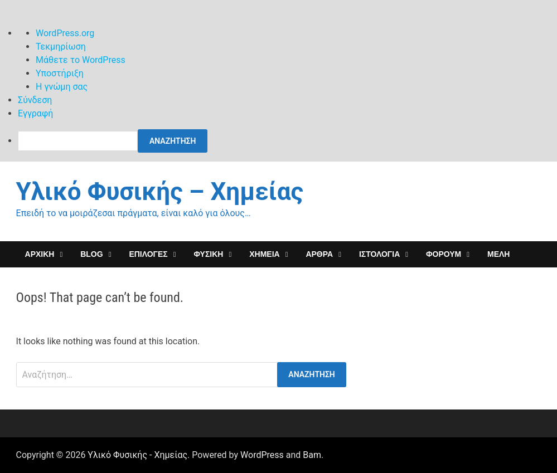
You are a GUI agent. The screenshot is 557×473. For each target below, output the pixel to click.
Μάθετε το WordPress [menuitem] (80, 60)
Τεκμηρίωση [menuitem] (61, 46)
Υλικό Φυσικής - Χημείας (137, 455)
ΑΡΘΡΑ (319, 254)
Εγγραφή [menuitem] (35, 113)
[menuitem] (287, 141)
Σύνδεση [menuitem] (35, 100)
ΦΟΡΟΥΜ (443, 254)
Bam (312, 455)
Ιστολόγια (379, 254)
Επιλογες (148, 254)
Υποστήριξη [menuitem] (60, 73)
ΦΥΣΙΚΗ (209, 254)
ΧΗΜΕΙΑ (264, 254)
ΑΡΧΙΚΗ (40, 254)
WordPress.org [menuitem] (65, 33)
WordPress (262, 455)
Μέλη (498, 254)
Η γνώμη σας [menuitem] (62, 86)
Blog (91, 254)
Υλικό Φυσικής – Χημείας (159, 191)
